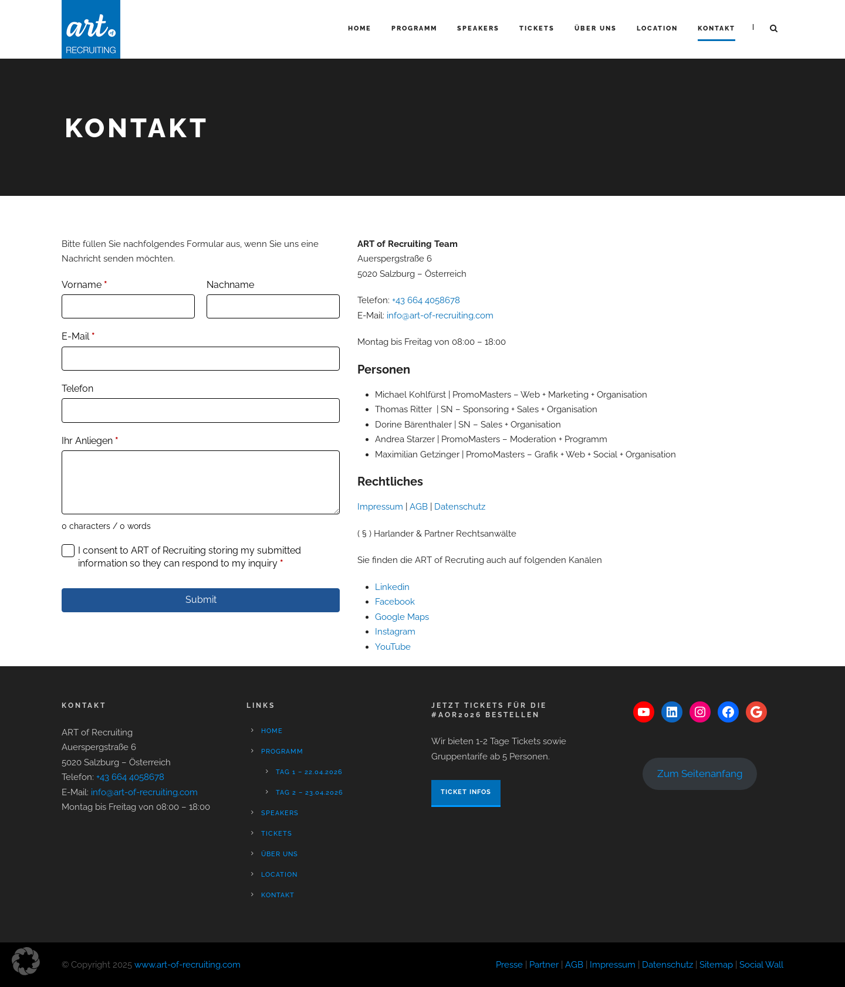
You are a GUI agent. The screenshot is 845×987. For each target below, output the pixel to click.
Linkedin (392, 587)
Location (657, 28)
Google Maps (402, 617)
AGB (419, 506)
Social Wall (761, 964)
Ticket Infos (466, 792)
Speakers (478, 28)
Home (359, 28)
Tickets (537, 28)
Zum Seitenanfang (700, 773)
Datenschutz (459, 506)
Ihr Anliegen (90, 440)
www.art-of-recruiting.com (187, 964)
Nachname (230, 284)
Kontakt (716, 28)
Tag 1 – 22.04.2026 (309, 772)
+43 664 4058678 (426, 300)
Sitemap (716, 964)
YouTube (393, 647)
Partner (544, 964)
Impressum (380, 506)
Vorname (84, 284)
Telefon (77, 388)
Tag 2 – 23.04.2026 (309, 792)
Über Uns (595, 28)
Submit (201, 599)
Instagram (395, 631)
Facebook (395, 601)
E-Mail (78, 336)
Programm (414, 28)
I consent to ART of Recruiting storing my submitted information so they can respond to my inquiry (189, 557)
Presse (509, 964)
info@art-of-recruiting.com (440, 315)
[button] (26, 961)
